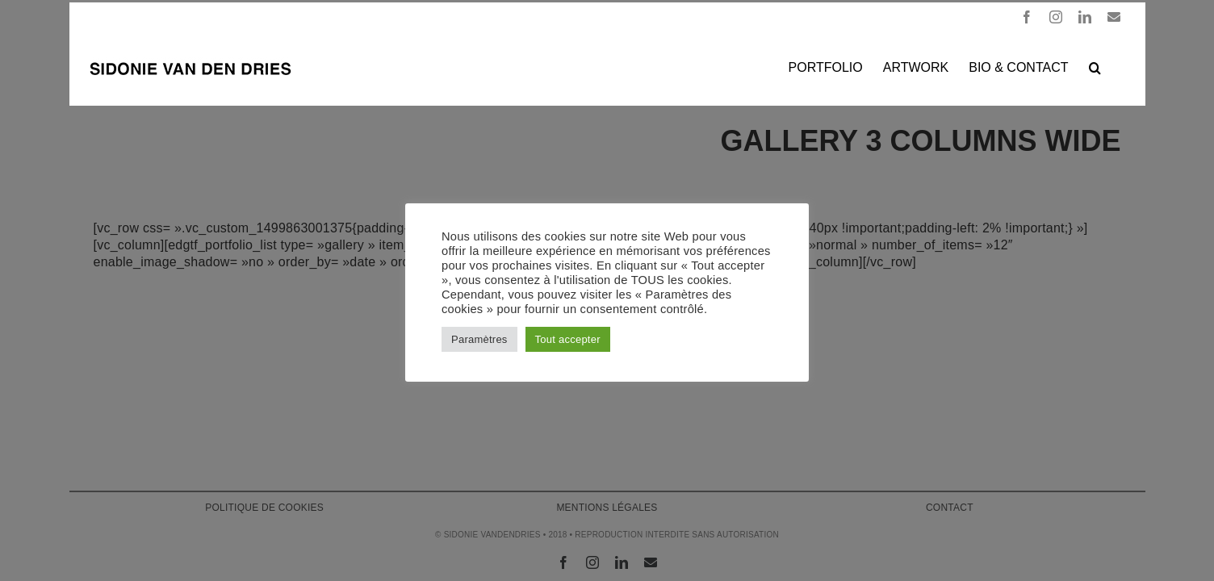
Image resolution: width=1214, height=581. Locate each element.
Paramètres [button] (479, 339)
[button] (1115, 66)
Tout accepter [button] (568, 339)
